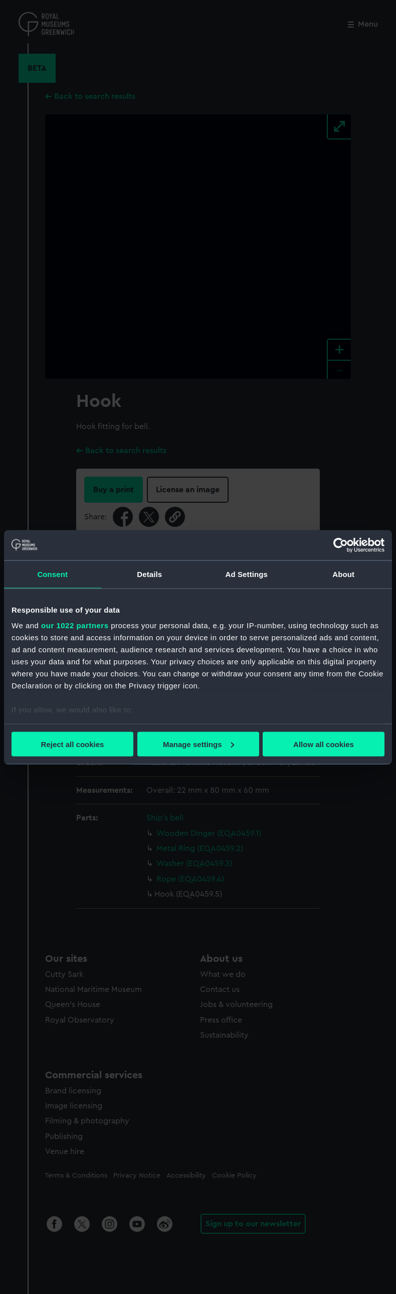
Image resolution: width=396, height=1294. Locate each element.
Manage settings (198, 744)
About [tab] (343, 573)
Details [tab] (149, 573)
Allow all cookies (323, 744)
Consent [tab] (52, 573)
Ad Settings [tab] (247, 573)
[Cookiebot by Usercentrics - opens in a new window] (340, 544)
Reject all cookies (72, 744)
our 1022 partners (74, 625)
